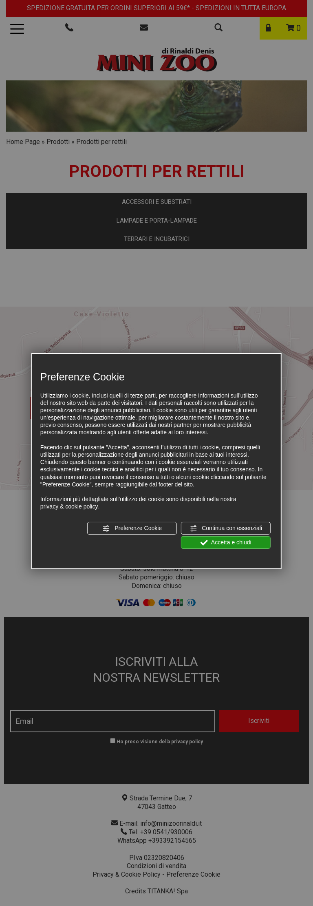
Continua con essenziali (226, 528)
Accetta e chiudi (226, 542)
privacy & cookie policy (69, 506)
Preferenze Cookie (132, 528)
